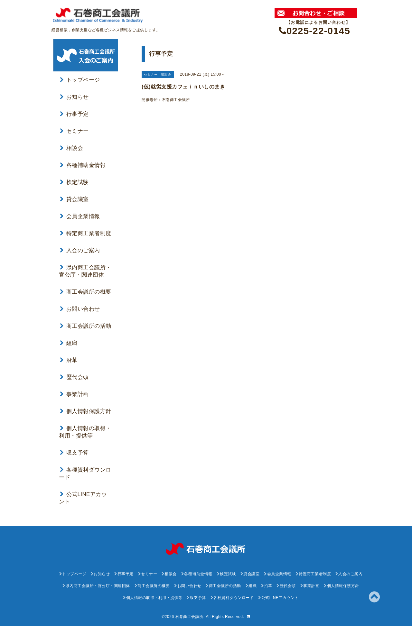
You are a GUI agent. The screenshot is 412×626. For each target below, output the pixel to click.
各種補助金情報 (83, 165)
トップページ (80, 80)
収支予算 (74, 453)
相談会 (71, 148)
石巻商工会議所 (189, 616)
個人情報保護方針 (85, 411)
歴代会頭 (74, 377)
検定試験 (74, 182)
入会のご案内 (80, 250)
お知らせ (74, 97)
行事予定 (74, 114)
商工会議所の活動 (85, 326)
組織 (69, 343)
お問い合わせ (80, 309)
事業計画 (74, 394)
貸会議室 (74, 199)
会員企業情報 (80, 216)
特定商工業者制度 (85, 233)
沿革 (69, 360)
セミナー (74, 131)
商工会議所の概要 (85, 292)
